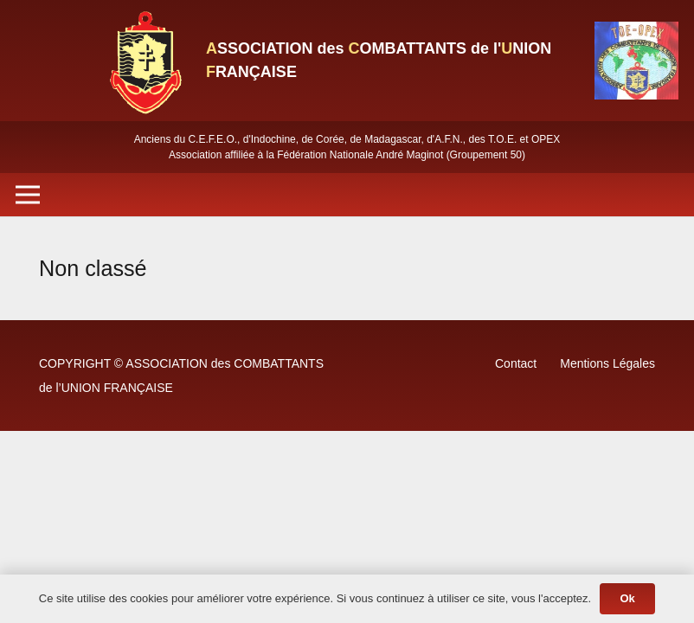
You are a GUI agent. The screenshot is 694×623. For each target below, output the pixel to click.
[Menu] (28, 194)
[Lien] (144, 60)
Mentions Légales (607, 363)
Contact (516, 363)
